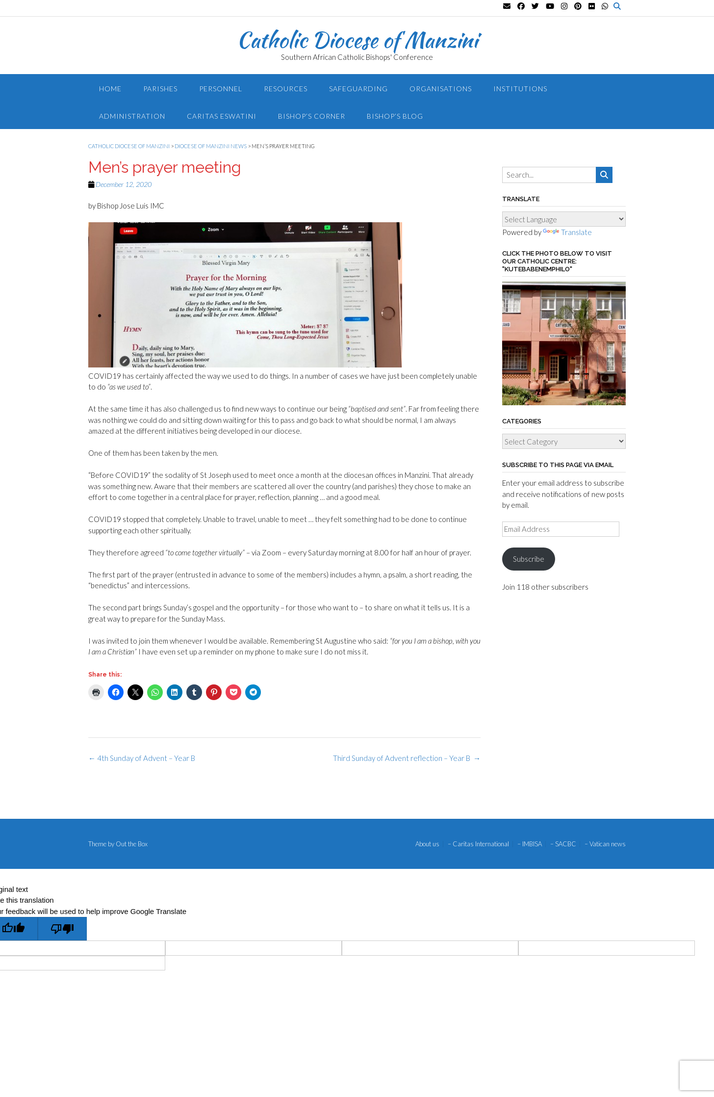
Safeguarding (358, 88)
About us (427, 844)
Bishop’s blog (395, 116)
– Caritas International (478, 844)
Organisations (440, 88)
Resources (285, 88)
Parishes (160, 88)
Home (110, 88)
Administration (132, 116)
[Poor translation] (62, 928)
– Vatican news (605, 844)
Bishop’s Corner (311, 116)
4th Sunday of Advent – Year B (141, 758)
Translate (567, 232)
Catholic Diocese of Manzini (357, 40)
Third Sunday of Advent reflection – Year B (407, 758)
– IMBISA (529, 844)
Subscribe (528, 558)
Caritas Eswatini (221, 116)
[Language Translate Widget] (564, 219)
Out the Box (132, 844)
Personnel (220, 88)
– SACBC (563, 844)
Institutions (520, 88)
